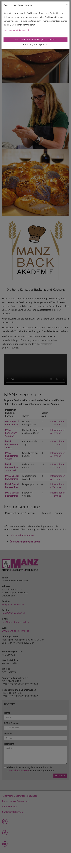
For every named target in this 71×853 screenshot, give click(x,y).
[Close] (66, 4)
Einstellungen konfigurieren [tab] (35, 44)
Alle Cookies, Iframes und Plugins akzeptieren (35, 39)
